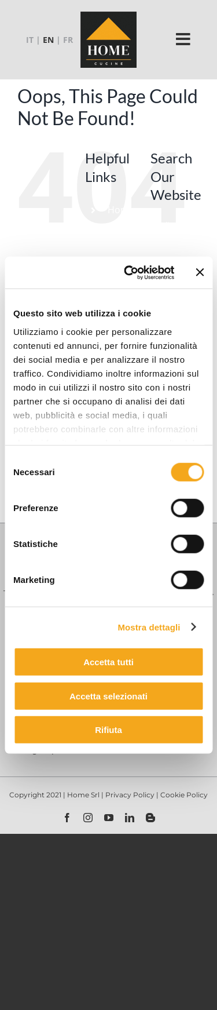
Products (128, 254)
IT (30, 39)
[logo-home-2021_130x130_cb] (108, 15)
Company (128, 232)
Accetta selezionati (108, 696)
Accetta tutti (108, 662)
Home (121, 209)
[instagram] (88, 817)
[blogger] (150, 817)
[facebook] (67, 817)
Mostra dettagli (148, 627)
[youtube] (108, 817)
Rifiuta (108, 730)
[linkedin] (129, 817)
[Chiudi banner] (200, 272)
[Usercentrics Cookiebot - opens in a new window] (129, 272)
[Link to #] (183, 39)
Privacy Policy (130, 794)
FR (68, 39)
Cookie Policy (184, 794)
